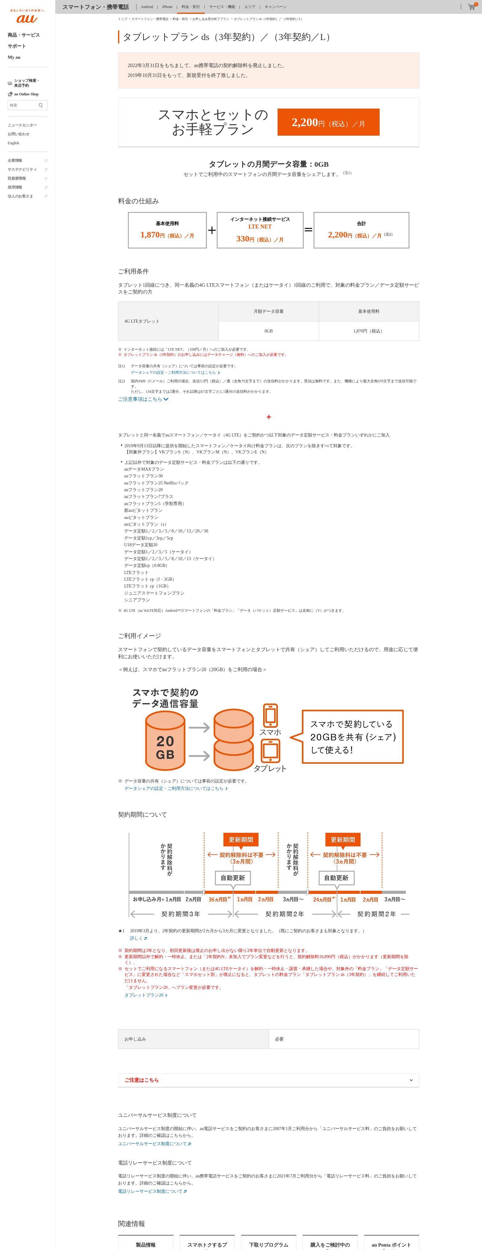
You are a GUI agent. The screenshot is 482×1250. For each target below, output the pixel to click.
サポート (17, 46)
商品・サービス (24, 35)
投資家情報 (17, 178)
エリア (249, 7)
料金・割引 (191, 7)
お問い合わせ (19, 134)
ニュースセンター (22, 125)
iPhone (167, 7)
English (13, 143)
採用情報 (15, 187)
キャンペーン (276, 7)
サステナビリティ (22, 169)
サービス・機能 (222, 7)
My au (14, 57)
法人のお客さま (20, 196)
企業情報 (15, 160)
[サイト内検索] (27, 105)
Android (147, 7)
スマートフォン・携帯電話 (95, 7)
